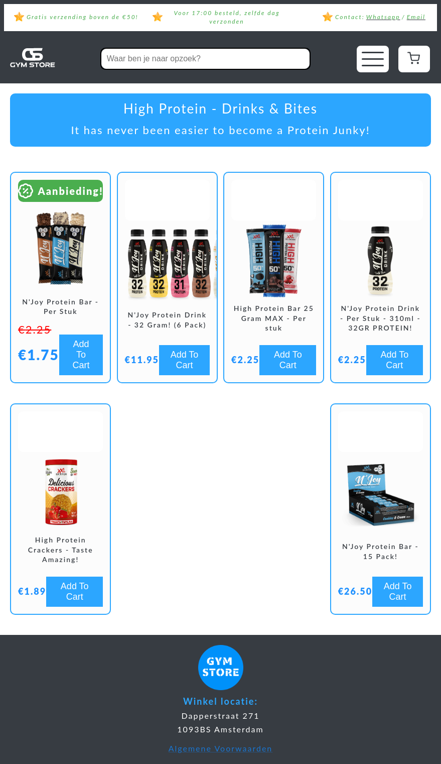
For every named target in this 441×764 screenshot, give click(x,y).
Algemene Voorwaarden (221, 748)
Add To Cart (81, 354)
